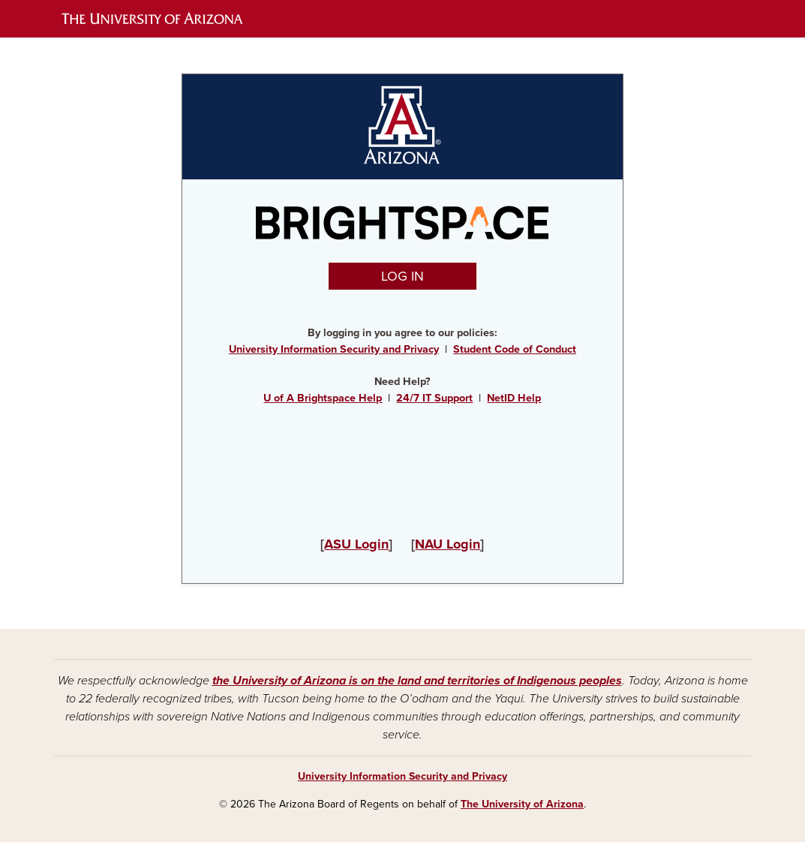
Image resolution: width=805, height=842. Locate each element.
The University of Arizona (522, 804)
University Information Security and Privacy (334, 349)
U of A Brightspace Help (322, 398)
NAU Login (447, 544)
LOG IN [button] (402, 276)
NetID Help (514, 398)
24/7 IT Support (434, 398)
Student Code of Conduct (514, 349)
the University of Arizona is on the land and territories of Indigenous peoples (417, 680)
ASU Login (356, 544)
